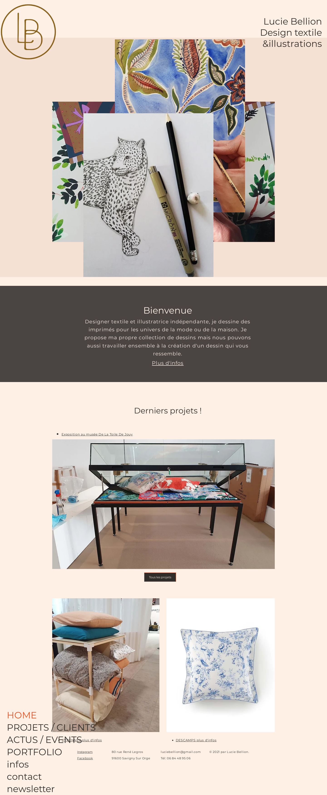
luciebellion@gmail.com (181, 752)
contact (24, 776)
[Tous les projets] (160, 577)
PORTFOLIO (25, 751)
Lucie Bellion (292, 21)
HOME (22, 715)
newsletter (25, 788)
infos (18, 764)
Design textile (291, 32)
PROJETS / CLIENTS (25, 727)
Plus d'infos (167, 363)
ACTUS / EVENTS (25, 739)
